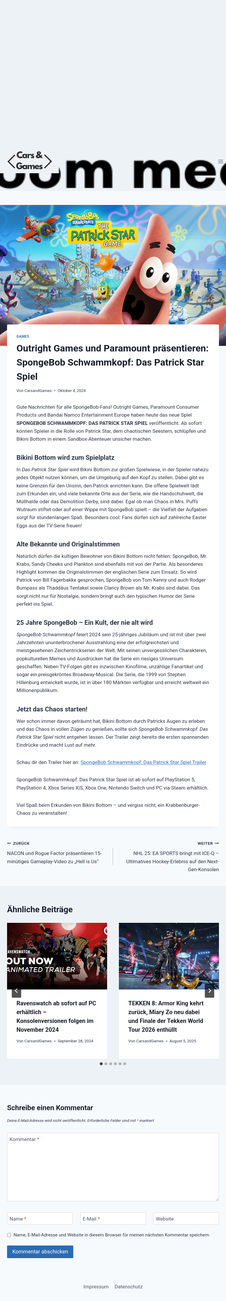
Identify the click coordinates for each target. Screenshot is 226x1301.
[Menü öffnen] (220, 161)
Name (18, 1219)
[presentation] (57, 956)
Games (22, 336)
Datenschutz (129, 1287)
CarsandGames (38, 390)
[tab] (101, 1063)
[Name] (40, 1218)
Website (165, 1219)
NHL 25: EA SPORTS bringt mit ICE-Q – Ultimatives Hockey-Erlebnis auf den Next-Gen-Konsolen (168, 855)
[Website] (186, 1218)
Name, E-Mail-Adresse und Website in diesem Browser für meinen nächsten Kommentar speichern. (112, 1235)
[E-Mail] (113, 1218)
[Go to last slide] (16, 991)
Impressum (96, 1287)
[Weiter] (209, 991)
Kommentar (24, 1139)
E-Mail (91, 1219)
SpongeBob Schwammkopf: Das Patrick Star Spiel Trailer (143, 762)
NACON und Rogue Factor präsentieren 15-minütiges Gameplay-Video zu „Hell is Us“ (57, 851)
